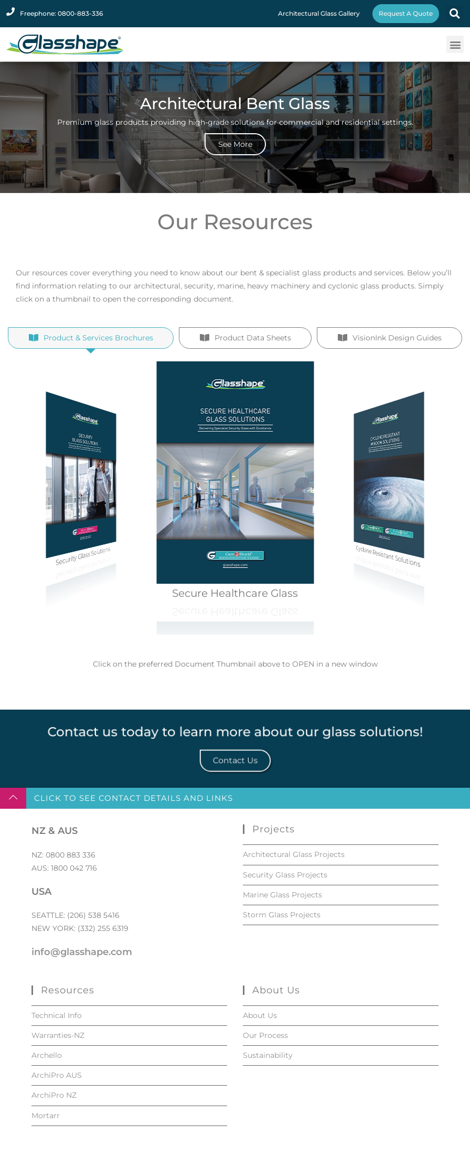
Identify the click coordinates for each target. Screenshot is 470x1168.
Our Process (265, 1035)
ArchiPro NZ (54, 1095)
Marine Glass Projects (282, 894)
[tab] (91, 385)
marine (230, 294)
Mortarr (45, 1115)
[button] (454, 14)
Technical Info (56, 1015)
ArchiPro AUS (56, 1075)
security (198, 294)
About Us (260, 1015)
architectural (157, 294)
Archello (46, 1055)
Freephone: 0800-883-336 (61, 13)
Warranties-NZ (57, 1035)
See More (235, 144)
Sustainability (268, 1055)
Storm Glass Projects (282, 914)
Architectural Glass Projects (294, 854)
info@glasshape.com (81, 952)
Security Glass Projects (285, 875)
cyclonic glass (353, 294)
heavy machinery (278, 294)
